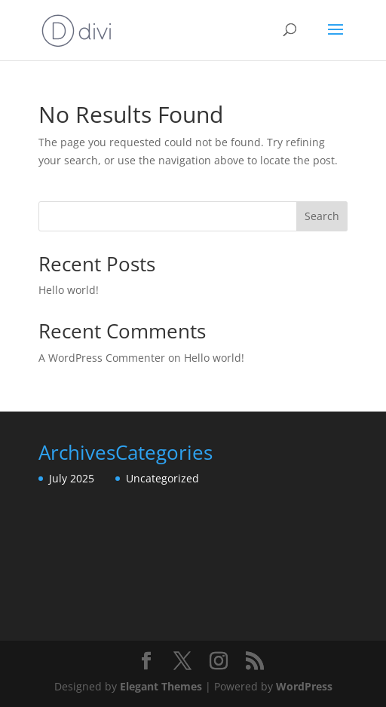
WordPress (304, 686)
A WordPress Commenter (101, 357)
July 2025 (71, 478)
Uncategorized (162, 478)
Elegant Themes (161, 686)
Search (322, 216)
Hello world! (68, 290)
